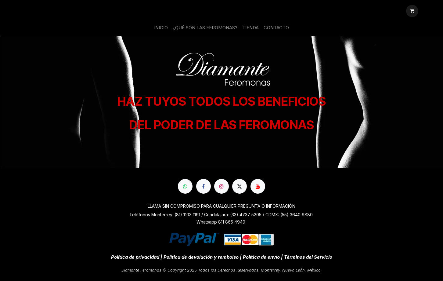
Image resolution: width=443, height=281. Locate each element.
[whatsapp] (185, 186)
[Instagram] (221, 186)
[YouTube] (257, 186)
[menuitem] (161, 28)
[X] (239, 186)
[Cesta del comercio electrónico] (412, 11)
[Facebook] (203, 186)
